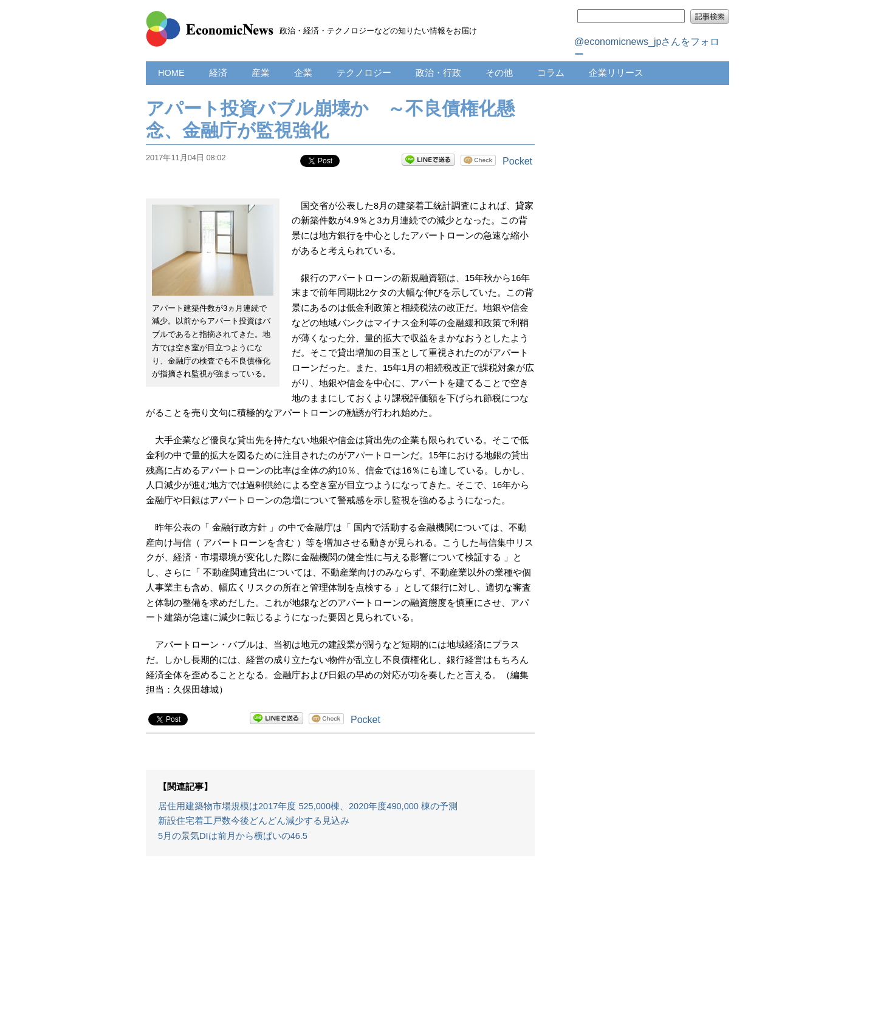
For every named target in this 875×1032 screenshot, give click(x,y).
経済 (218, 73)
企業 (303, 73)
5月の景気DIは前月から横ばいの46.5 (232, 836)
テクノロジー (364, 73)
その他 (499, 73)
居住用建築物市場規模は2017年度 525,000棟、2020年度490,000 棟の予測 (308, 806)
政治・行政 (438, 73)
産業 (261, 73)
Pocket (517, 161)
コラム (550, 73)
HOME (171, 73)
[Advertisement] (340, 950)
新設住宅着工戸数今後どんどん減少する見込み (253, 821)
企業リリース (616, 73)
